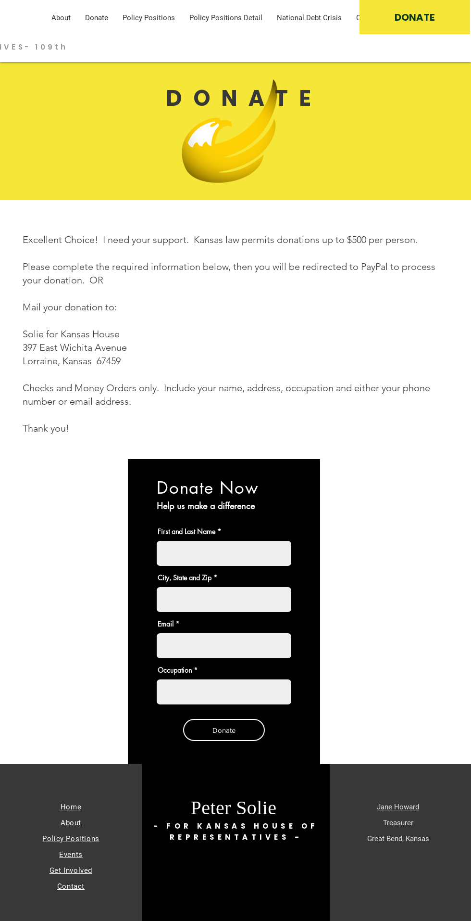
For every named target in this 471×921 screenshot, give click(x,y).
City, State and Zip (184, 578)
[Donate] (224, 730)
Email (166, 624)
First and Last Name (186, 531)
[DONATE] (414, 17)
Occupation (175, 670)
